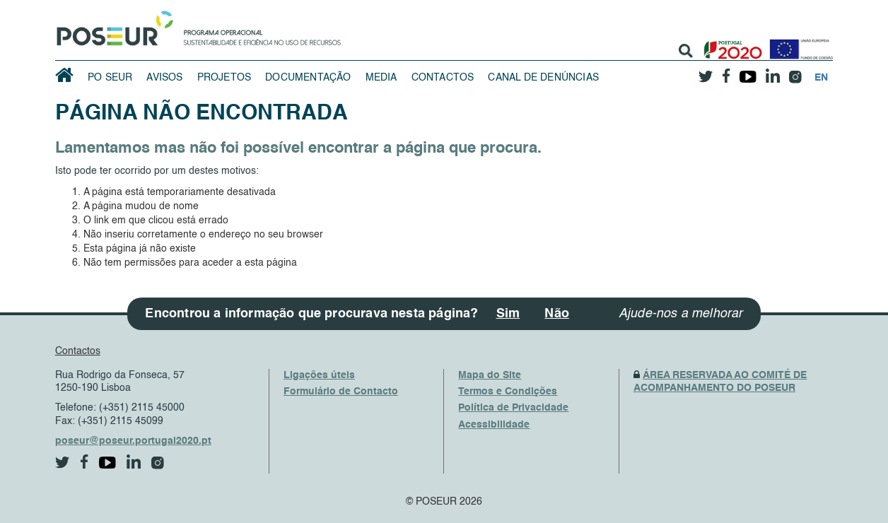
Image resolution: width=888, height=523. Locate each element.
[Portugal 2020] (730, 44)
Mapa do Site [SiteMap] (489, 375)
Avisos (164, 78)
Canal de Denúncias (543, 78)
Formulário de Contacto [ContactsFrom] (341, 391)
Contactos (442, 78)
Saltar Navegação (385, 7)
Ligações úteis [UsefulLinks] (319, 375)
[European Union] (798, 44)
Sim (508, 313)
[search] (685, 51)
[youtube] (748, 71)
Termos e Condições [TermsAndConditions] (507, 391)
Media (381, 78)
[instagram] (795, 71)
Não (556, 313)
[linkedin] (772, 71)
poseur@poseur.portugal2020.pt (133, 441)
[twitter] (706, 71)
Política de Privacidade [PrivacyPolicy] (513, 408)
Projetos (224, 78)
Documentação (308, 78)
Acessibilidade (494, 425)
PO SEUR (110, 78)
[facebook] (726, 71)
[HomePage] (112, 24)
